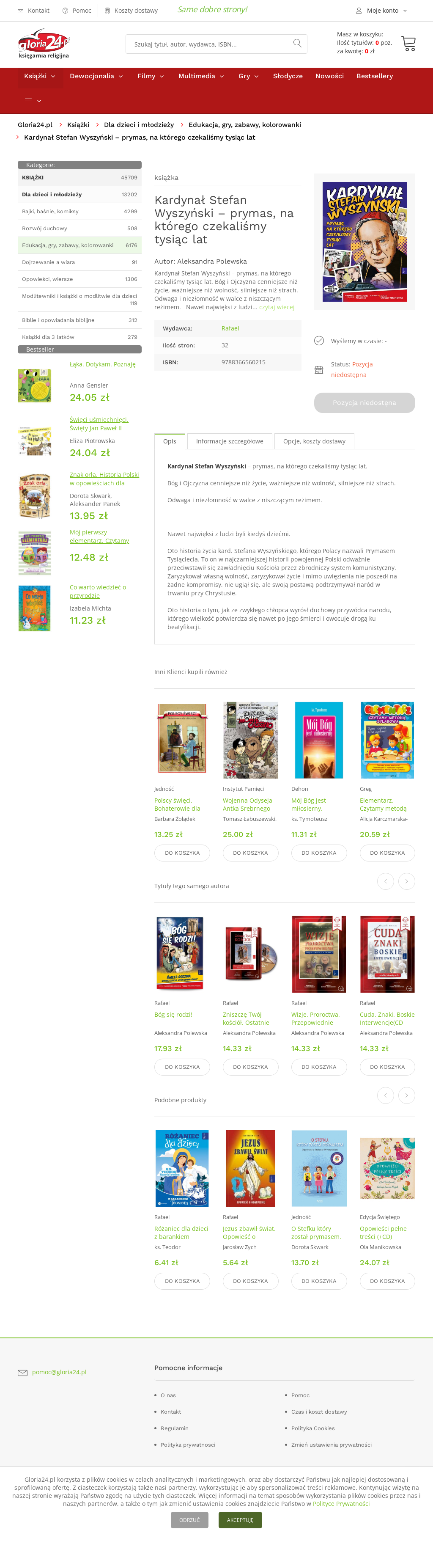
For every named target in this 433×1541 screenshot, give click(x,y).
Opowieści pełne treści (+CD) (383, 1233)
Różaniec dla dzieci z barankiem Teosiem (181, 1237)
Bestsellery (374, 80)
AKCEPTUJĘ (240, 1520)
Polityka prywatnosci (188, 1443)
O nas (168, 1394)
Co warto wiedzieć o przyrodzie (98, 595)
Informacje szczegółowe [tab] (229, 444)
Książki (35, 80)
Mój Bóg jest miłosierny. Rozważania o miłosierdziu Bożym (319, 815)
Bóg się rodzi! (173, 1016)
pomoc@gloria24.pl (59, 1371)
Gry (244, 80)
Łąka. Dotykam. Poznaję (103, 368)
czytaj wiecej (277, 311)
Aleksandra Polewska (212, 265)
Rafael (230, 332)
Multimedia (196, 80)
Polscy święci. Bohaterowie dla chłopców (177, 811)
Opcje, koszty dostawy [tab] (314, 444)
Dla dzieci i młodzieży (141, 128)
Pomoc (300, 1394)
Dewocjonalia (92, 80)
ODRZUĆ (189, 1520)
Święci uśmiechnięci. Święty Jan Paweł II (99, 427)
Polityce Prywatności (341, 1504)
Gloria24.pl (36, 128)
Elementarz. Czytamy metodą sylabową (383, 811)
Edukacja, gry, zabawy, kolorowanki (249, 128)
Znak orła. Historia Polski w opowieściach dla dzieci (104, 486)
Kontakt (171, 1410)
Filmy (146, 80)
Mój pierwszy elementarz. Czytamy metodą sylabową (99, 544)
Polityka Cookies (313, 1427)
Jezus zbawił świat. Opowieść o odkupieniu (249, 1237)
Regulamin (175, 1427)
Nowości (329, 80)
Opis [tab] (169, 444)
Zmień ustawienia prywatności (331, 1443)
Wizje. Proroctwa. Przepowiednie (315, 1020)
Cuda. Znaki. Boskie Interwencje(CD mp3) (387, 1024)
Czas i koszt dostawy (319, 1410)
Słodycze (288, 80)
